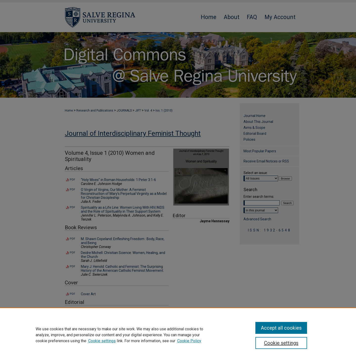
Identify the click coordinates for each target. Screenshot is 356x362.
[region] (178, 335)
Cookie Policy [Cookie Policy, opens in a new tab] (189, 341)
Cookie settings (102, 341)
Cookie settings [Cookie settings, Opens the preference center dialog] (281, 343)
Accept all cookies (281, 328)
